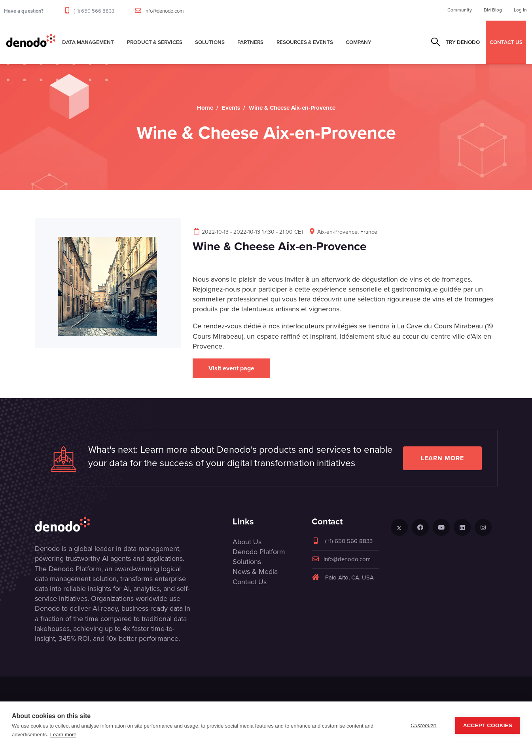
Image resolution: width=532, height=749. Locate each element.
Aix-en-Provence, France (342, 232)
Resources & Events (304, 42)
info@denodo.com (164, 11)
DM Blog (493, 9)
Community (459, 9)
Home (205, 107)
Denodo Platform (259, 552)
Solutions (210, 42)
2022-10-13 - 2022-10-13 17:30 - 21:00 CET (248, 232)
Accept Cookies (487, 725)
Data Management (88, 42)
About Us (247, 542)
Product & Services (154, 42)
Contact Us (250, 582)
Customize (424, 725)
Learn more (442, 458)
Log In (520, 9)
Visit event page (231, 368)
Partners (250, 42)
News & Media (255, 571)
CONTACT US (506, 42)
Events (231, 107)
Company (358, 42)
